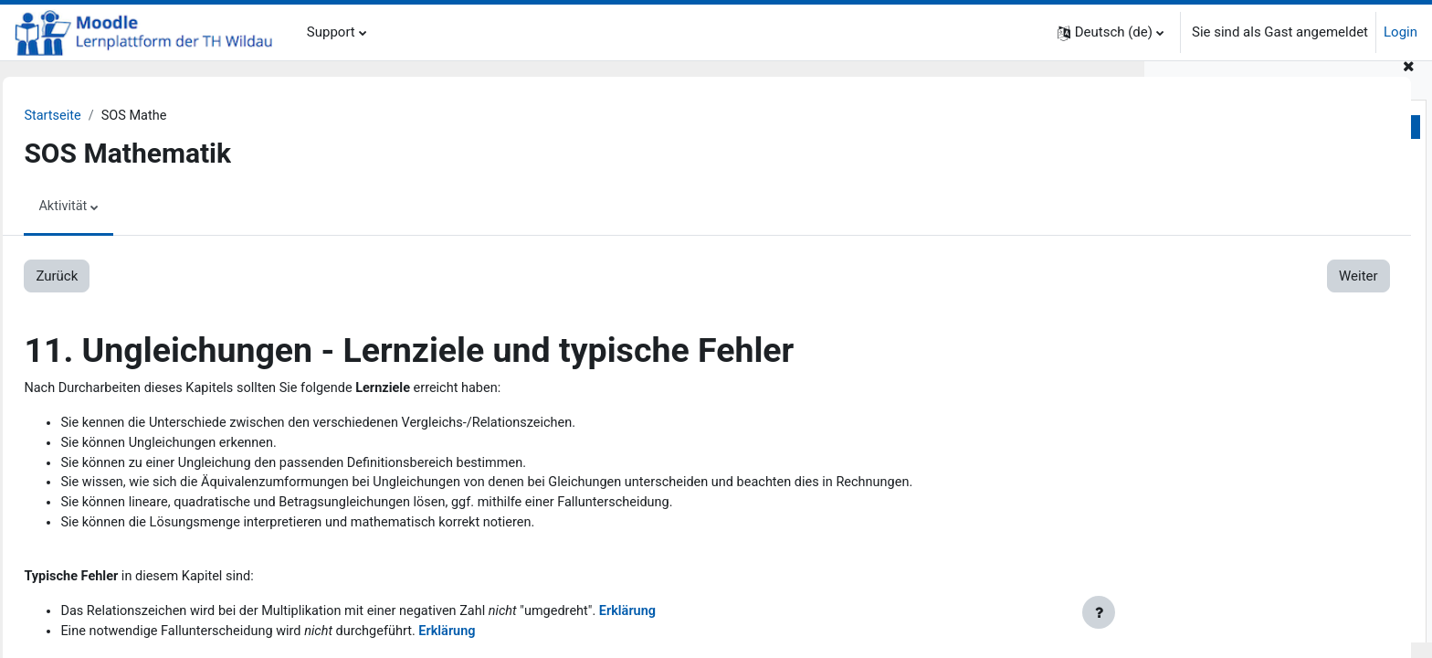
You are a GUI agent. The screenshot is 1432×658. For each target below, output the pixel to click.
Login (1400, 32)
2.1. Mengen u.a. (1252, 220)
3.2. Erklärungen (1251, 364)
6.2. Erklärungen (1251, 611)
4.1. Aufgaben (1244, 426)
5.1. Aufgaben (1244, 508)
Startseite (94, 116)
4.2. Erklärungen (1251, 447)
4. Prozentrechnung (1224, 406)
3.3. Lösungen (1245, 385)
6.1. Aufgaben (1244, 590)
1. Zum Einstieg (1212, 179)
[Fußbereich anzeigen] (1098, 612)
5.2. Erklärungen (1251, 529)
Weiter (1077, 277)
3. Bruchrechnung (1218, 323)
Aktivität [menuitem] (104, 207)
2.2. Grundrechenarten (1270, 241)
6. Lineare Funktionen (1230, 570)
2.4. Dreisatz (1240, 282)
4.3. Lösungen (1245, 467)
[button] (1110, 32)
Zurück (98, 277)
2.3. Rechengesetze (1261, 261)
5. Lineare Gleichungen (1234, 488)
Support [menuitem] (331, 32)
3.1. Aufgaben (1244, 343)
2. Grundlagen (1207, 200)
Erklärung (687, 618)
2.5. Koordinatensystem (1274, 302)
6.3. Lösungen (1245, 631)
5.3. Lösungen (1245, 549)
